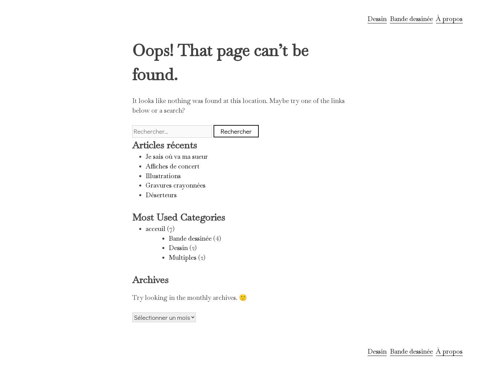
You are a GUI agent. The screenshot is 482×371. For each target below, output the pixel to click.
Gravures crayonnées (176, 185)
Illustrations (163, 176)
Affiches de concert (172, 166)
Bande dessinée (411, 19)
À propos (449, 19)
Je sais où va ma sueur (177, 156)
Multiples (182, 257)
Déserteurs (161, 195)
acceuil (155, 229)
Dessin (377, 19)
